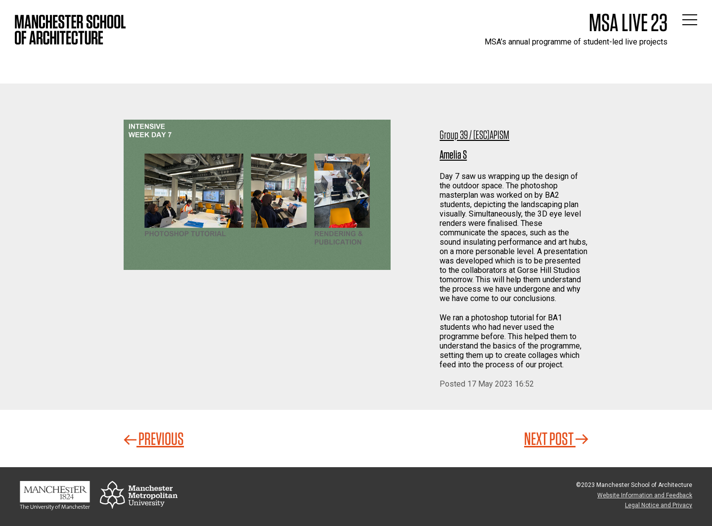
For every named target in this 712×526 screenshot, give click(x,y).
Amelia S (453, 154)
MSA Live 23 (628, 22)
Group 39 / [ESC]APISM (474, 135)
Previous (154, 438)
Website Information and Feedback (644, 495)
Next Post (556, 438)
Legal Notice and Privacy (658, 505)
